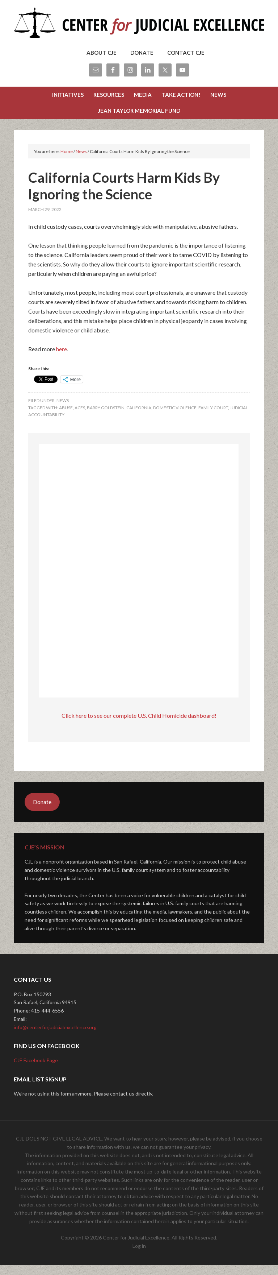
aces (80, 418)
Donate (42, 811)
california (138, 418)
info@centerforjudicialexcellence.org (55, 1037)
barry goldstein (106, 418)
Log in (139, 1256)
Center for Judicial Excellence (139, 25)
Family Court (213, 418)
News (62, 410)
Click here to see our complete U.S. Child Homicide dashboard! (139, 725)
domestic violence (175, 418)
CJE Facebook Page (36, 1070)
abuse (66, 418)
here (61, 359)
